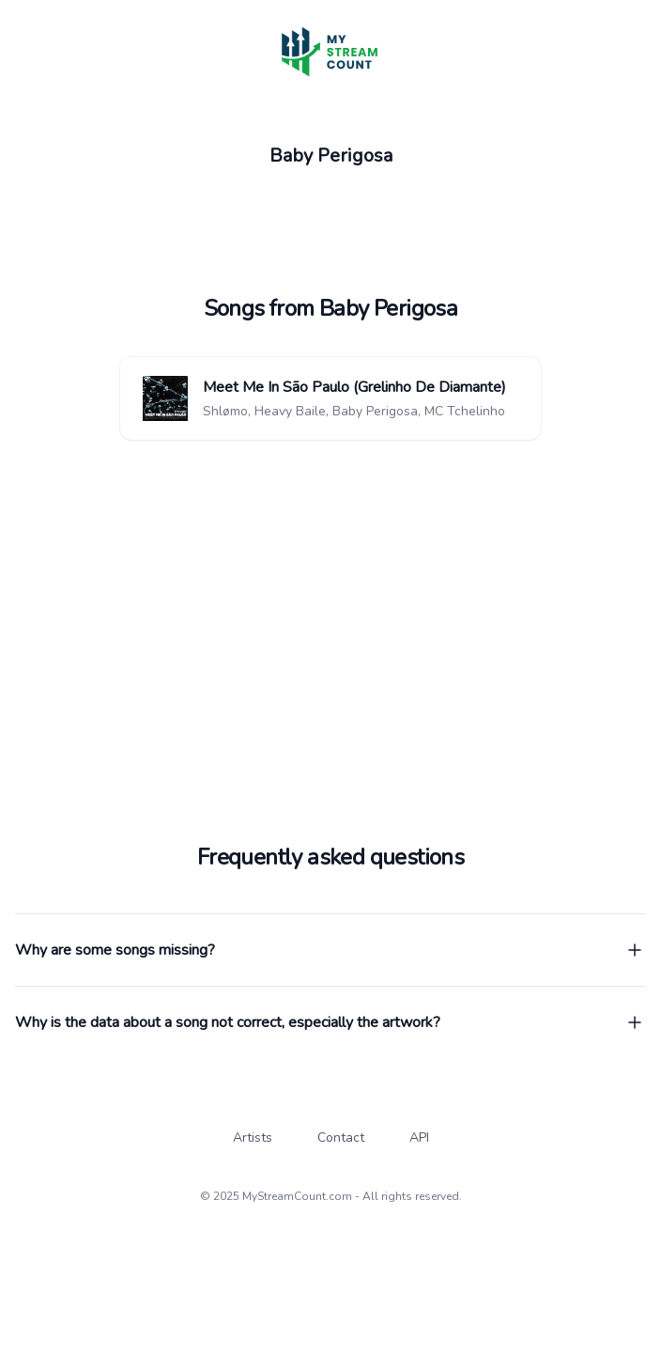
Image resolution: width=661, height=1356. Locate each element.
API (419, 1137)
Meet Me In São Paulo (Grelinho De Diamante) (354, 387)
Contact (340, 1137)
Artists (252, 1137)
